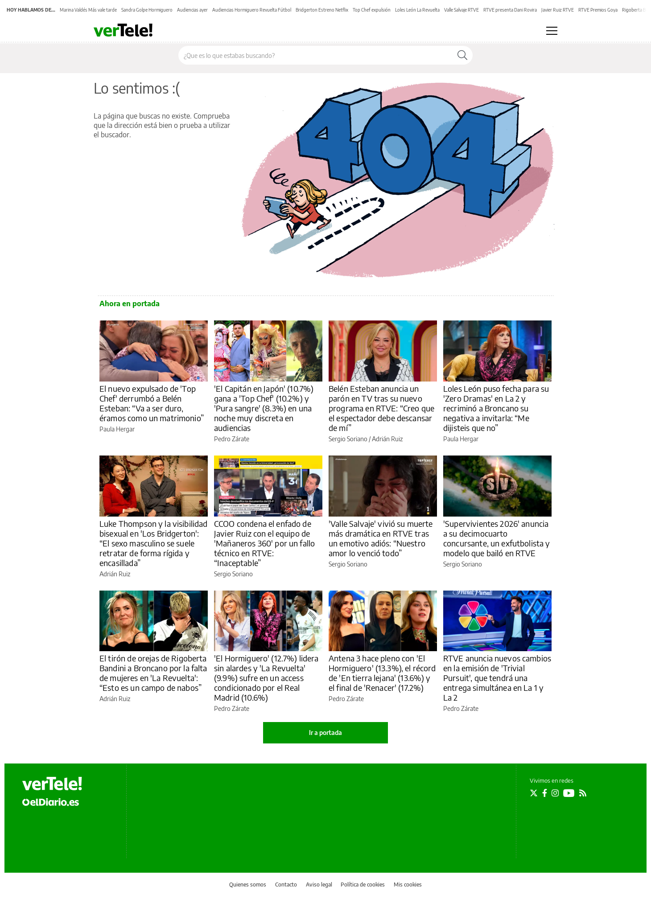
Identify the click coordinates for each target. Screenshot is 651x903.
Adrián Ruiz (387, 439)
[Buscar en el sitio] (315, 55)
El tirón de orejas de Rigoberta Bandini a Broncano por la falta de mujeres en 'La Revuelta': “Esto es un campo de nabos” (153, 673)
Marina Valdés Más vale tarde (88, 9)
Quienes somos (247, 884)
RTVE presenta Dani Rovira (510, 9)
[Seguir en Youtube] (569, 793)
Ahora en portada (129, 303)
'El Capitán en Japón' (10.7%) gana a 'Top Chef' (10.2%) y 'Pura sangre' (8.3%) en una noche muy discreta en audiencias (263, 408)
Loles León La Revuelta (417, 9)
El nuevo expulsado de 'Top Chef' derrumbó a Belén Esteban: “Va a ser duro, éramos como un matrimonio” (151, 403)
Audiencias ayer (192, 9)
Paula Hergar (117, 429)
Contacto (286, 884)
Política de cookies (363, 884)
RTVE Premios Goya (598, 9)
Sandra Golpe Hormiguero (147, 9)
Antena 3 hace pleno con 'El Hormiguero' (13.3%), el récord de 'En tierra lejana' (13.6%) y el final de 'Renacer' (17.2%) (382, 673)
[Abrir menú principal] (551, 31)
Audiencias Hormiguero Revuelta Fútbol (251, 9)
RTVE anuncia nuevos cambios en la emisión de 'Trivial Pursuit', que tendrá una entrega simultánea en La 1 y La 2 (497, 677)
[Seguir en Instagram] (555, 793)
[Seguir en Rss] (582, 793)
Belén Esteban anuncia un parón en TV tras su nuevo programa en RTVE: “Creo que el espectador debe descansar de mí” (381, 408)
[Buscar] (462, 55)
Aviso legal (319, 884)
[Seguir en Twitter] (534, 793)
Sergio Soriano (348, 439)
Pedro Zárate (231, 439)
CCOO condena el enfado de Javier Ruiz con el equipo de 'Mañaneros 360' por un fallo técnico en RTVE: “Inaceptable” (264, 543)
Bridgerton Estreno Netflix (322, 9)
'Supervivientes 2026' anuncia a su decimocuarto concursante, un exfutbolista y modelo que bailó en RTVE (496, 538)
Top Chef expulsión (372, 9)
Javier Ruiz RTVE (557, 9)
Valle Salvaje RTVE (461, 9)
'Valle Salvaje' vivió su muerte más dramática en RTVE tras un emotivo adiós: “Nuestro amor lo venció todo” (381, 538)
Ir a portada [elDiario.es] (325, 732)
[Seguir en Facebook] (544, 793)
